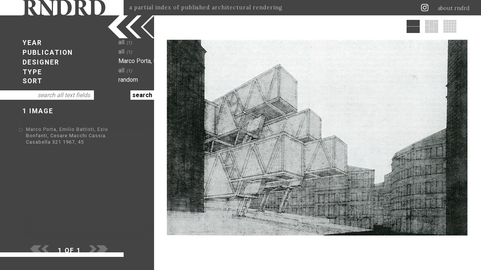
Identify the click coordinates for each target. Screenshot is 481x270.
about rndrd (454, 8)
